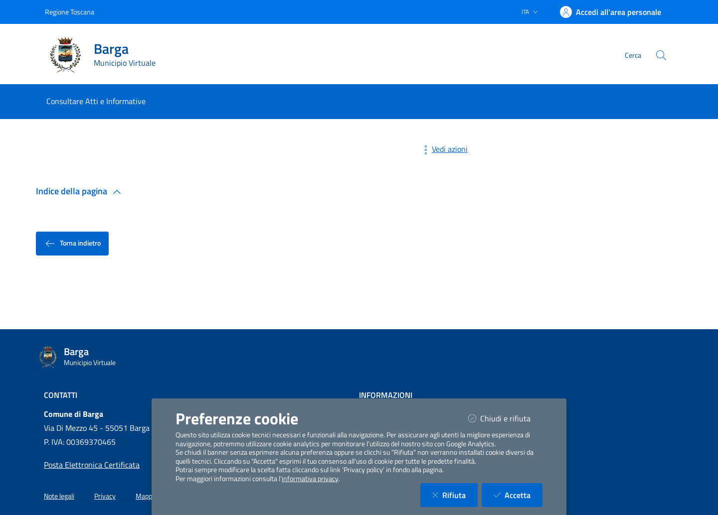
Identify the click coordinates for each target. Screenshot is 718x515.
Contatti (60, 395)
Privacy (105, 496)
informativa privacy (310, 478)
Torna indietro (72, 244)
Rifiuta (455, 495)
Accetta (518, 495)
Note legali (59, 496)
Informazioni (385, 395)
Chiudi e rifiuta (505, 418)
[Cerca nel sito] (661, 55)
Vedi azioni (444, 149)
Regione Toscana (69, 11)
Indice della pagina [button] (80, 191)
